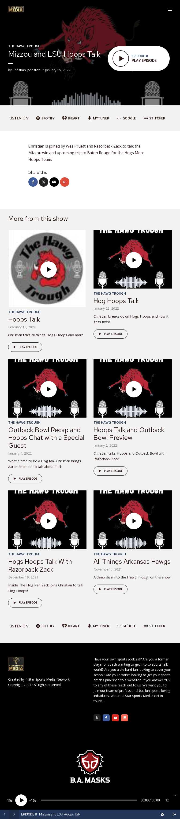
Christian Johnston (26, 70)
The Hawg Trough (24, 46)
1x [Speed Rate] (167, 800)
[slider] (89, 800)
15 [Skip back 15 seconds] (9, 800)
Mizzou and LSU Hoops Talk (59, 814)
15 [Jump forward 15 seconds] (33, 800)
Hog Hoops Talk (116, 300)
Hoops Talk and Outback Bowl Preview (129, 433)
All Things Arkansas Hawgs (132, 561)
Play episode (24, 347)
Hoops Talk (24, 319)
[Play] (21, 800)
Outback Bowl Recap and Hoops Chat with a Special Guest (46, 437)
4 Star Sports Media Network (48, 679)
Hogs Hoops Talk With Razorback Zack (40, 565)
